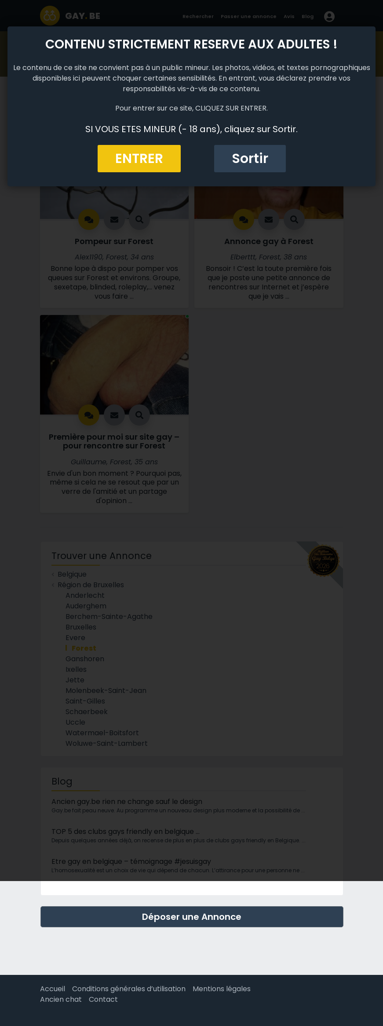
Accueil (52, 989)
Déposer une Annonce (191, 917)
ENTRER (139, 158)
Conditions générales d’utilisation (129, 989)
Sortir (250, 158)
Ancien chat (61, 999)
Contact (103, 999)
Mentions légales (222, 989)
